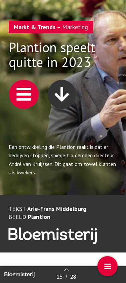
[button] (24, 94)
